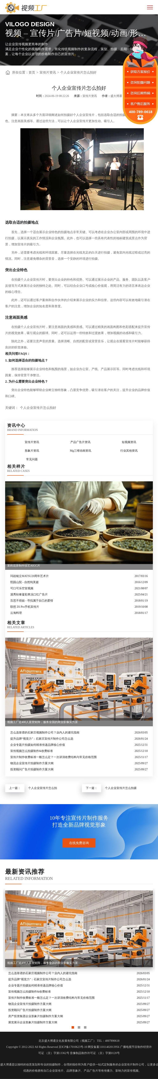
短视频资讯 (129, 442)
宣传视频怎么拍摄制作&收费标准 (31, 751)
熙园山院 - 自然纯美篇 (24, 582)
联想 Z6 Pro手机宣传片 (24, 606)
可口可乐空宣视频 (21, 588)
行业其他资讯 (129, 450)
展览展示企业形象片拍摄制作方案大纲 (32, 1022)
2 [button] (79, 1026)
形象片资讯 (32, 450)
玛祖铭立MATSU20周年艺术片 (29, 576)
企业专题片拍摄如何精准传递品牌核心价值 (37, 744)
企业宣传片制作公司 (131, 1064)
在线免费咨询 (79, 843)
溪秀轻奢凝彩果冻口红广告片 (29, 594)
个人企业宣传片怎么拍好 (78, 72)
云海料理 (16, 612)
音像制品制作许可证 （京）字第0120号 (95, 1053)
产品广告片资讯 (80, 442)
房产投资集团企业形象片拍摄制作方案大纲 (35, 1016)
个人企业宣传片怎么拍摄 (121, 788)
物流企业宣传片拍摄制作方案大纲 (31, 763)
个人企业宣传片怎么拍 (42, 788)
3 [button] (85, 1026)
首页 (32, 72)
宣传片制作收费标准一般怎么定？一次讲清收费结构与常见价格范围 (53, 757)
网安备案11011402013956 (103, 1046)
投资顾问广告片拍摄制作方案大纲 (31, 769)
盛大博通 (6, 1064)
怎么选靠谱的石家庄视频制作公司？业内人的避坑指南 (44, 732)
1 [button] (73, 1026)
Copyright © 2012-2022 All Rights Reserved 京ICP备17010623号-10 (46, 1046)
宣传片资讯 (48, 72)
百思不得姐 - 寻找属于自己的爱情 (31, 600)
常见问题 (32, 459)
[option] (79, 957)
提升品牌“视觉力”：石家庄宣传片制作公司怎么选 (41, 738)
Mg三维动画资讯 (80, 450)
